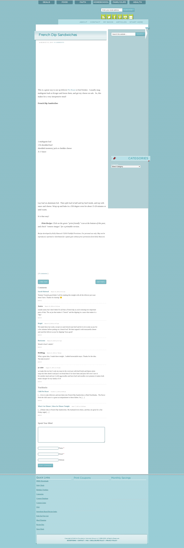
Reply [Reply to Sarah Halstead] (40, 300)
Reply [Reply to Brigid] (40, 335)
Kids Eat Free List (42, 516)
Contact (95, 22)
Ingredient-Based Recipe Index (46, 511)
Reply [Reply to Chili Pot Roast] (40, 400)
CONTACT (81, 540)
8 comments (43, 273)
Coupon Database (42, 498)
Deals (46, 2)
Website (61, 460)
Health (137, 2)
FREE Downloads (42, 481)
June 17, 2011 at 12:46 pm (79, 406)
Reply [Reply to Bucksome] (40, 347)
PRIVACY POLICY (111, 540)
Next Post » (101, 281)
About (83, 22)
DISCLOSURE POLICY (97, 540)
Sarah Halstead (43, 291)
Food (65, 2)
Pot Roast (72, 90)
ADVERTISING (71, 540)
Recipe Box (40, 525)
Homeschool (101, 2)
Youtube (125, 17)
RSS (103, 17)
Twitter (109, 17)
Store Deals (40, 529)
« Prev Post (43, 281)
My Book (108, 22)
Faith (83, 2)
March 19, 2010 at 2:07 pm (51, 323)
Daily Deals (40, 485)
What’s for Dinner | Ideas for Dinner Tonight (54, 406)
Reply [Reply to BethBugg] (40, 362)
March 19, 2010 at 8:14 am (58, 291)
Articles (121, 22)
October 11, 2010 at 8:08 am (58, 391)
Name (61, 448)
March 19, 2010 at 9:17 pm (54, 340)
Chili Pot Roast (43, 391)
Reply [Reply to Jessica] (40, 317)
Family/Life (119, 2)
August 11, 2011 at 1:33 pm (53, 367)
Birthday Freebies (42, 490)
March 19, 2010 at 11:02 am (52, 306)
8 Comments (59, 42)
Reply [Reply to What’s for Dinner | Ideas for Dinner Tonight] (40, 415)
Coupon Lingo (41, 503)
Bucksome (41, 341)
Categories (40, 494)
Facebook (114, 17)
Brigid (40, 323)
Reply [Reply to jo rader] (40, 381)
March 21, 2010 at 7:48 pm (54, 353)
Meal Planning (41, 520)
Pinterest (120, 17)
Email (131, 17)
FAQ (38, 507)
